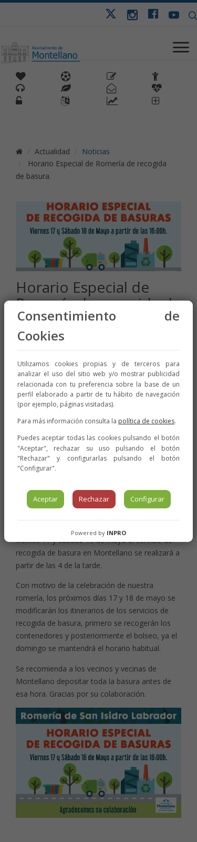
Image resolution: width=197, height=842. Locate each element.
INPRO (116, 533)
